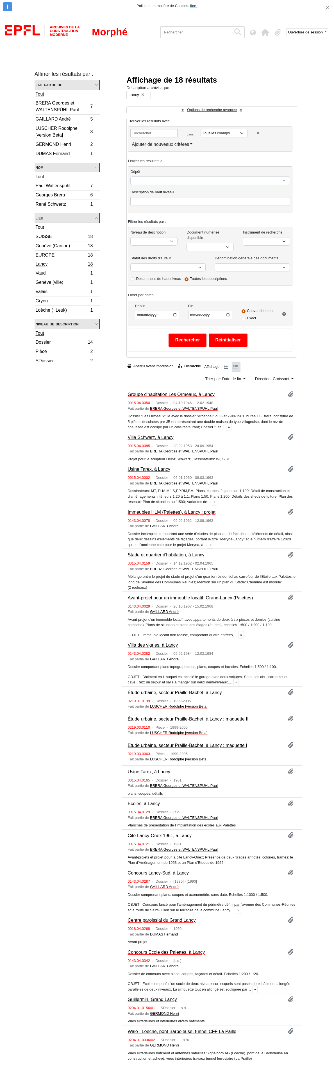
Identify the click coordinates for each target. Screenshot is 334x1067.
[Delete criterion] (258, 133)
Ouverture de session (306, 32)
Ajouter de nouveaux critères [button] (160, 144)
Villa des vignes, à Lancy (153, 644)
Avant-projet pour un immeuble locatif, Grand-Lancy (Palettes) (190, 597)
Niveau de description (57, 324)
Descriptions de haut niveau (158, 279)
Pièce (64, 352)
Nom (40, 167)
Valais (64, 292)
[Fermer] (327, 7)
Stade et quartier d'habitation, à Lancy (166, 554)
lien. (193, 6)
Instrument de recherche (262, 232)
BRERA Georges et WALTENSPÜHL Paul (64, 106)
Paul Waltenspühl (64, 186)
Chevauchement (260, 311)
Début (140, 306)
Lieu (39, 218)
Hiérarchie (189, 366)
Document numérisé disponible (203, 235)
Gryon (64, 302)
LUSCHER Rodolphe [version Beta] (64, 131)
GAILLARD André (64, 120)
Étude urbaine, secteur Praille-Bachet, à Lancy (175, 692)
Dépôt (135, 171)
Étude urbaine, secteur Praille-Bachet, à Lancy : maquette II (188, 718)
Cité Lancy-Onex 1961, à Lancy (160, 835)
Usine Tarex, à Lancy (149, 469)
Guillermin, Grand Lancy (152, 999)
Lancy (64, 265)
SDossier (64, 361)
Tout (40, 94)
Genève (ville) (64, 283)
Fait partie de (49, 84)
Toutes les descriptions (208, 279)
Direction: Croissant (272, 379)
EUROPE (64, 256)
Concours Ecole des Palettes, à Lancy (166, 952)
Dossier (64, 343)
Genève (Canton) (64, 247)
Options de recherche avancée (212, 110)
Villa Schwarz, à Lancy (150, 437)
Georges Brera (64, 196)
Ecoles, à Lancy (144, 803)
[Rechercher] (195, 32)
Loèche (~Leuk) (64, 311)
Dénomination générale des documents (246, 258)
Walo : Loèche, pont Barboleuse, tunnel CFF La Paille (182, 1031)
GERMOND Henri (64, 145)
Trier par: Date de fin (223, 379)
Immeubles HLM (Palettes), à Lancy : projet (171, 512)
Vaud (64, 274)
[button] (265, 32)
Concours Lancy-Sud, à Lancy (158, 872)
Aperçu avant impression (150, 366)
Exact (251, 318)
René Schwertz (64, 205)
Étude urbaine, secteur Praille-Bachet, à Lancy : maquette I (187, 745)
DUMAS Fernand (64, 154)
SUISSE (64, 237)
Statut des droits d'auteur (150, 258)
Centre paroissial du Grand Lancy (162, 920)
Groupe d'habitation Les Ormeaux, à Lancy (171, 394)
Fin (190, 306)
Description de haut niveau (152, 192)
